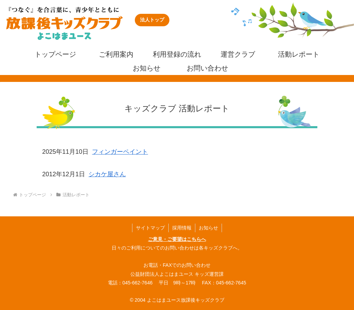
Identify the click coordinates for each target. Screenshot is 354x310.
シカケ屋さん (107, 174)
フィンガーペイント (120, 151)
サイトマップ (150, 228)
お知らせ (208, 228)
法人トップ (152, 19)
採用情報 (182, 228)
